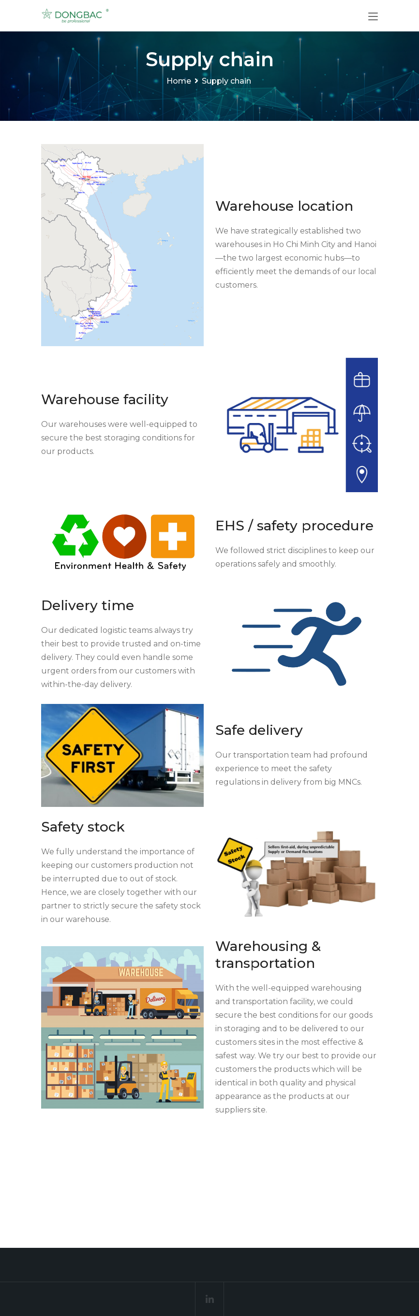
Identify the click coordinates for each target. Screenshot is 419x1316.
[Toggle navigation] (373, 17)
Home (178, 81)
